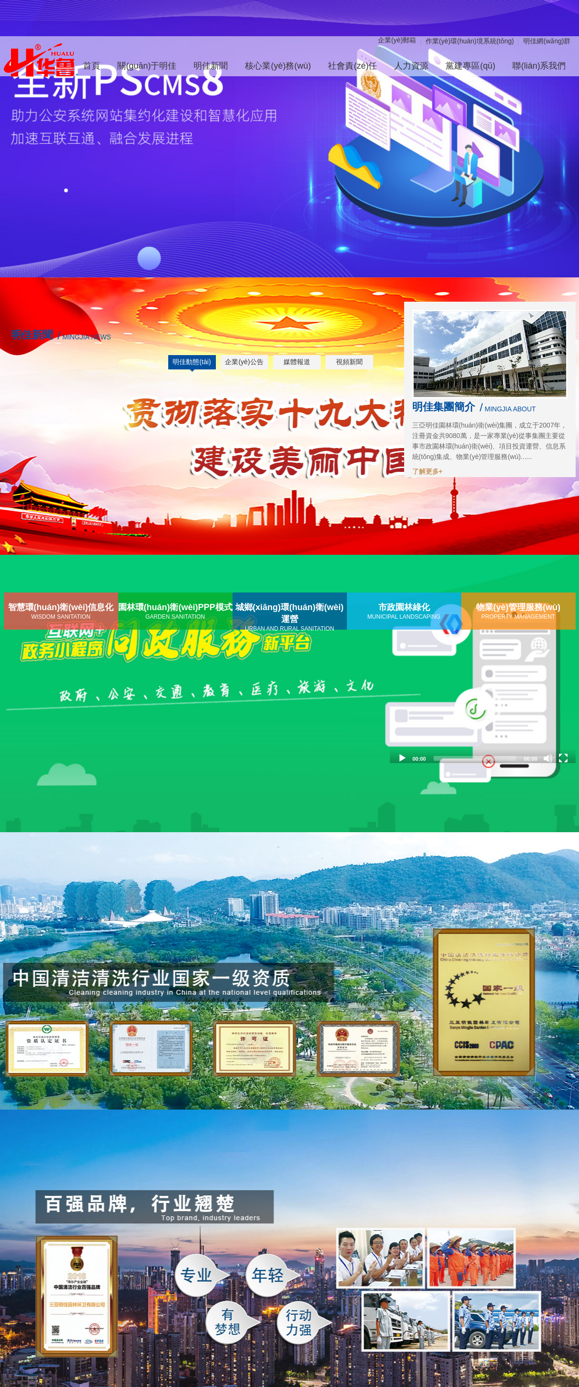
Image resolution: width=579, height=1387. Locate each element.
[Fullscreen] (563, 758)
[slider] (475, 758)
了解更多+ (427, 471)
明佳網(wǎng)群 (546, 41)
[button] (483, 706)
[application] (483, 706)
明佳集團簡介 (443, 407)
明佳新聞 (32, 335)
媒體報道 (297, 362)
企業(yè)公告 (244, 362)
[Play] (402, 758)
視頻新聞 (349, 362)
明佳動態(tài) (192, 362)
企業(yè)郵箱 (397, 40)
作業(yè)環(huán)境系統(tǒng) (470, 41)
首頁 (91, 66)
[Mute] (548, 758)
